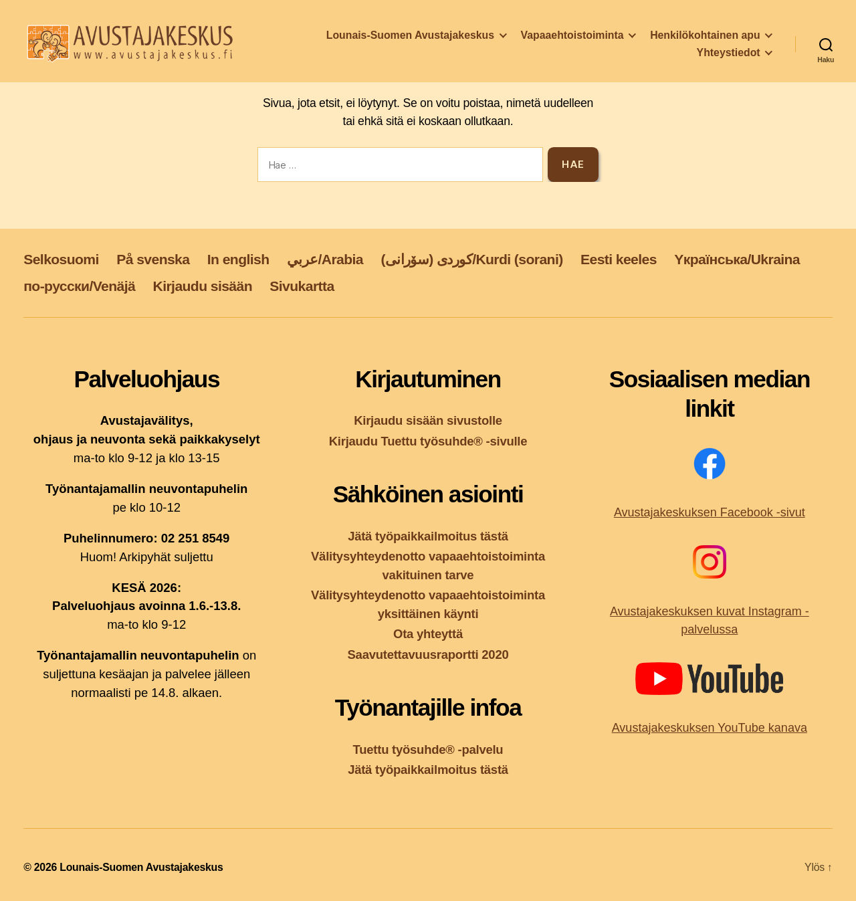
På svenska (152, 259)
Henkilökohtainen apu (705, 37)
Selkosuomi (61, 259)
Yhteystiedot (728, 55)
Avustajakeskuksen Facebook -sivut (709, 512)
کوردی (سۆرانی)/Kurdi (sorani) (471, 259)
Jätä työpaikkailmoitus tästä (428, 536)
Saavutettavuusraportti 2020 (428, 654)
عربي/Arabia (325, 259)
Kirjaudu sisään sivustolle (428, 420)
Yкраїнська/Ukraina (737, 259)
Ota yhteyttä (428, 634)
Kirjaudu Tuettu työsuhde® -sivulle (428, 441)
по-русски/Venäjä (79, 286)
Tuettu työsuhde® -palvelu (428, 749)
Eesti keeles (618, 259)
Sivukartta (302, 286)
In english (238, 259)
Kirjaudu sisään (202, 286)
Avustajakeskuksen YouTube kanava (709, 727)
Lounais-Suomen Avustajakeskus (410, 37)
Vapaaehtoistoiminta (572, 37)
